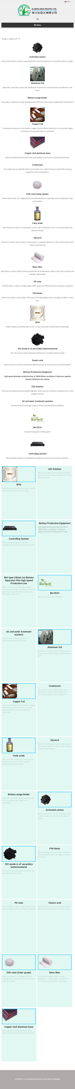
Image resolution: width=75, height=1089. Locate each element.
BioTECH (37, 427)
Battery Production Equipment (37, 372)
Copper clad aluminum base (37, 153)
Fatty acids (37, 223)
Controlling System (38, 453)
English (67, 1)
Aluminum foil (37, 83)
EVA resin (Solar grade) (37, 194)
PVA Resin (37, 293)
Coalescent (37, 165)
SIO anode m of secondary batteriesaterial (37, 348)
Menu (39, 25)
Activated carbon (37, 57)
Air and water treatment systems (37, 401)
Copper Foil (37, 124)
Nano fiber (37, 267)
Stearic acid (37, 360)
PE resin (37, 281)
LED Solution (37, 386)
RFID (37, 322)
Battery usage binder (37, 97)
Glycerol (37, 238)
